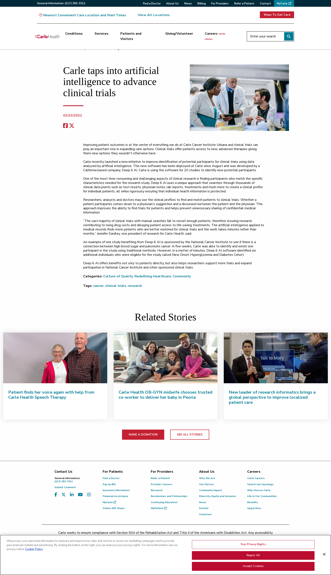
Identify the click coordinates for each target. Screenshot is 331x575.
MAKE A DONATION (143, 435)
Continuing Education (164, 502)
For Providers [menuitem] (220, 3)
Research (157, 490)
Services (102, 33)
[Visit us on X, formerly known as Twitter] (63, 495)
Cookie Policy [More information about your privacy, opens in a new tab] (34, 550)
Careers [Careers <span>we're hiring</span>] (215, 36)
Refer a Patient (160, 478)
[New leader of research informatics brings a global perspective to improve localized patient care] (276, 358)
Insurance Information (116, 490)
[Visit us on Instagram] (89, 495)
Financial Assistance (115, 496)
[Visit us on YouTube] (80, 495)
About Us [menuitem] (172, 3)
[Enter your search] (270, 36)
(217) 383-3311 (75, 480)
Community (182, 276)
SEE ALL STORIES (189, 435)
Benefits (252, 502)
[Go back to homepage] (47, 36)
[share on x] (72, 126)
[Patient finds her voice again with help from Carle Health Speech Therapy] (55, 358)
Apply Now (254, 508)
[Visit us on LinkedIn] (72, 495)
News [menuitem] (188, 3)
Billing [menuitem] (201, 3)
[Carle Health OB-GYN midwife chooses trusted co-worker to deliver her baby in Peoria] (166, 358)
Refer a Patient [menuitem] (244, 3)
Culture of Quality (118, 276)
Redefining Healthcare (152, 276)
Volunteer (205, 514)
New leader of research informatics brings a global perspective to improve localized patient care (272, 397)
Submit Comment (65, 487)
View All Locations (154, 15)
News (202, 502)
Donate (204, 508)
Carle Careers (256, 478)
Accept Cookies (253, 568)
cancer (98, 285)
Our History (206, 484)
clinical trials (115, 285)
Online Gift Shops (114, 508)
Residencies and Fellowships (169, 496)
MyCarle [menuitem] (282, 3)
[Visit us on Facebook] (55, 495)
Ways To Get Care (277, 15)
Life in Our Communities (262, 496)
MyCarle (109, 502)
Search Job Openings (260, 484)
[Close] (324, 555)
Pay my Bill (109, 484)
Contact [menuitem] (265, 3)
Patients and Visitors (130, 36)
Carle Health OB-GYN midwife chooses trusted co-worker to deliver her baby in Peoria (165, 394)
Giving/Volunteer (179, 33)
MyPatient (159, 508)
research (135, 285)
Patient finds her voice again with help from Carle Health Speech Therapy (51, 394)
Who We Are (207, 478)
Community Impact (210, 490)
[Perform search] (288, 36)
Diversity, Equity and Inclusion (217, 496)
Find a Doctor (111, 478)
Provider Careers (161, 484)
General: (61, 3)
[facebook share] (65, 126)
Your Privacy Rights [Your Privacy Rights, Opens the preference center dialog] (253, 546)
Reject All (253, 557)
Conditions (74, 33)
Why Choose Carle (258, 490)
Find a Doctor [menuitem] (152, 3)
